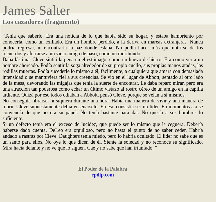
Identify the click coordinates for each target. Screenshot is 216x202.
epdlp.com (102, 175)
